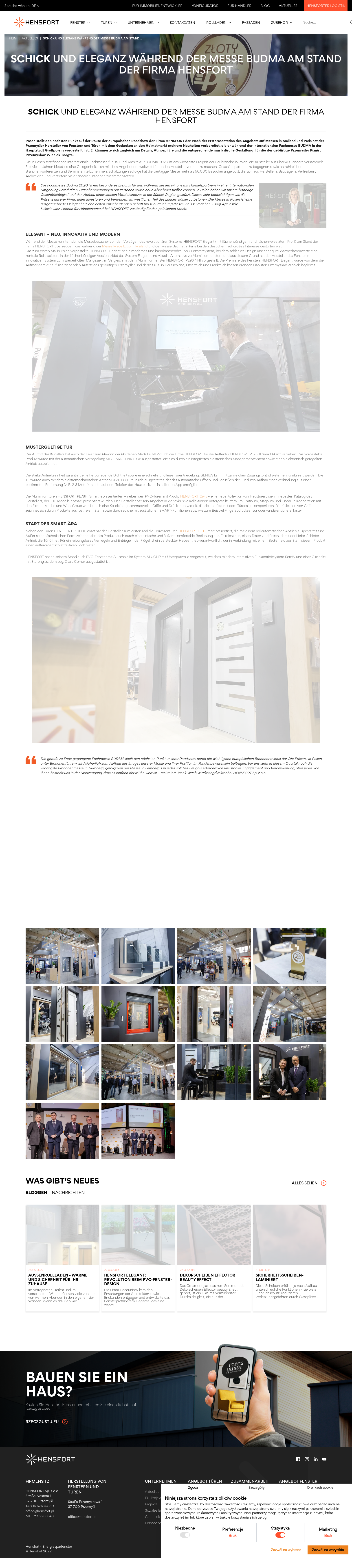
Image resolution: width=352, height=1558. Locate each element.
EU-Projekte (154, 1498)
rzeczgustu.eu (47, 1421)
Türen (109, 22)
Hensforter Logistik (325, 6)
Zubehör (281, 22)
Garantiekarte (155, 1517)
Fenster (80, 22)
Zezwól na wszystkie (328, 1550)
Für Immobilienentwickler (157, 6)
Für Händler (239, 6)
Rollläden (218, 22)
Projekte (151, 1504)
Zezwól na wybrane (286, 1550)
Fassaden (251, 22)
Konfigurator (204, 6)
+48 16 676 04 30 (40, 1506)
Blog (265, 6)
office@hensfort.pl (40, 1511)
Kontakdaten (182, 22)
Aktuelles (288, 6)
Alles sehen (309, 1183)
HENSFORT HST (191, 531)
